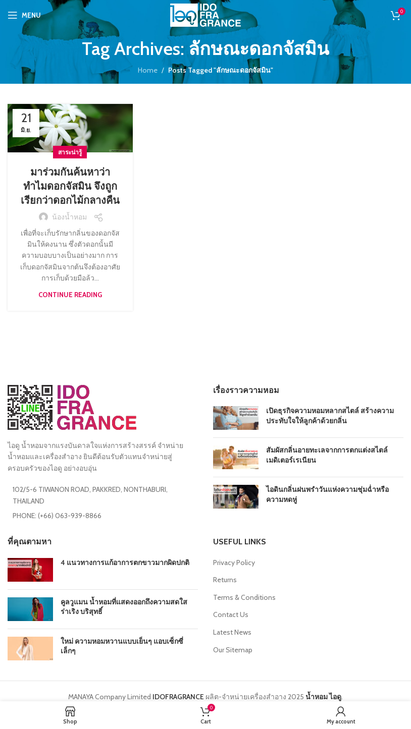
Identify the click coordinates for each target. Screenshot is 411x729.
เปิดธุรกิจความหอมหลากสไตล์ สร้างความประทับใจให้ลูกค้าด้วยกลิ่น (330, 415)
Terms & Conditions (244, 597)
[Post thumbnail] (236, 418)
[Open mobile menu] (24, 15)
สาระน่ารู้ (70, 152)
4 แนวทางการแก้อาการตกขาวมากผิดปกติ (125, 562)
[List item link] (103, 515)
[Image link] (72, 406)
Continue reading (70, 295)
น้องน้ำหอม (69, 216)
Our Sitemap (232, 649)
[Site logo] (205, 14)
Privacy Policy (234, 562)
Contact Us (230, 614)
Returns (225, 579)
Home (148, 70)
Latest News (232, 632)
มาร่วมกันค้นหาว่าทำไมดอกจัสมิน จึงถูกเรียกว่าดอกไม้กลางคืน (70, 186)
